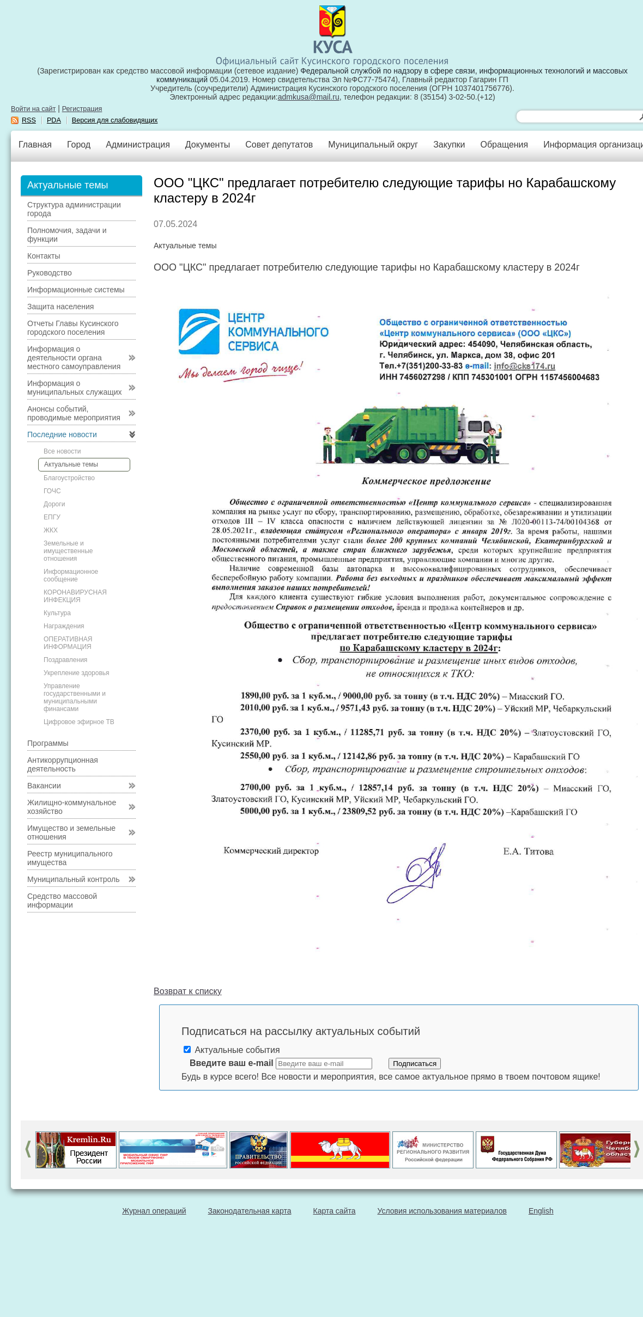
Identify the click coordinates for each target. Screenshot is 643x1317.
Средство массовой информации (62, 900)
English (541, 1210)
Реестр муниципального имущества (70, 858)
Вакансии (44, 785)
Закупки (449, 144)
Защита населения (60, 306)
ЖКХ (51, 530)
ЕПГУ (52, 517)
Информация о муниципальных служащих (74, 387)
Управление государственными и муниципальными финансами (75, 697)
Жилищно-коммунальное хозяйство (71, 807)
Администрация (138, 144)
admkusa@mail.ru (308, 97)
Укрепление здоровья (77, 673)
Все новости (62, 451)
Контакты (43, 256)
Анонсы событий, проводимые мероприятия (73, 413)
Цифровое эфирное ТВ (79, 722)
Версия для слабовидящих (115, 120)
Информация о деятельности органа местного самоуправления (73, 358)
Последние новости (62, 434)
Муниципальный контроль (73, 879)
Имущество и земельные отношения (71, 832)
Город (78, 144)
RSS (29, 120)
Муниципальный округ (373, 144)
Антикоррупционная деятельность (62, 764)
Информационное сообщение (71, 575)
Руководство (49, 272)
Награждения (64, 626)
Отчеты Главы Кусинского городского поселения (73, 327)
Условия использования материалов (442, 1210)
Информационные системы (76, 289)
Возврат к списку (188, 991)
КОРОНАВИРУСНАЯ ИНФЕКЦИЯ (75, 596)
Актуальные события (232, 1050)
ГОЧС (52, 491)
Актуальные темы (71, 464)
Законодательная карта (250, 1210)
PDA (54, 120)
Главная (35, 144)
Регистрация (82, 109)
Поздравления (65, 660)
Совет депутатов (279, 144)
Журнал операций (154, 1210)
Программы (48, 743)
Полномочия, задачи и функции (66, 234)
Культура (57, 613)
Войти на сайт (33, 109)
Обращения (504, 144)
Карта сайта (334, 1210)
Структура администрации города (74, 209)
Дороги (54, 504)
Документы (207, 144)
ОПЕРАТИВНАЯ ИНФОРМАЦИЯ (68, 643)
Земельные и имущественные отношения (68, 551)
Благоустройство (69, 478)
